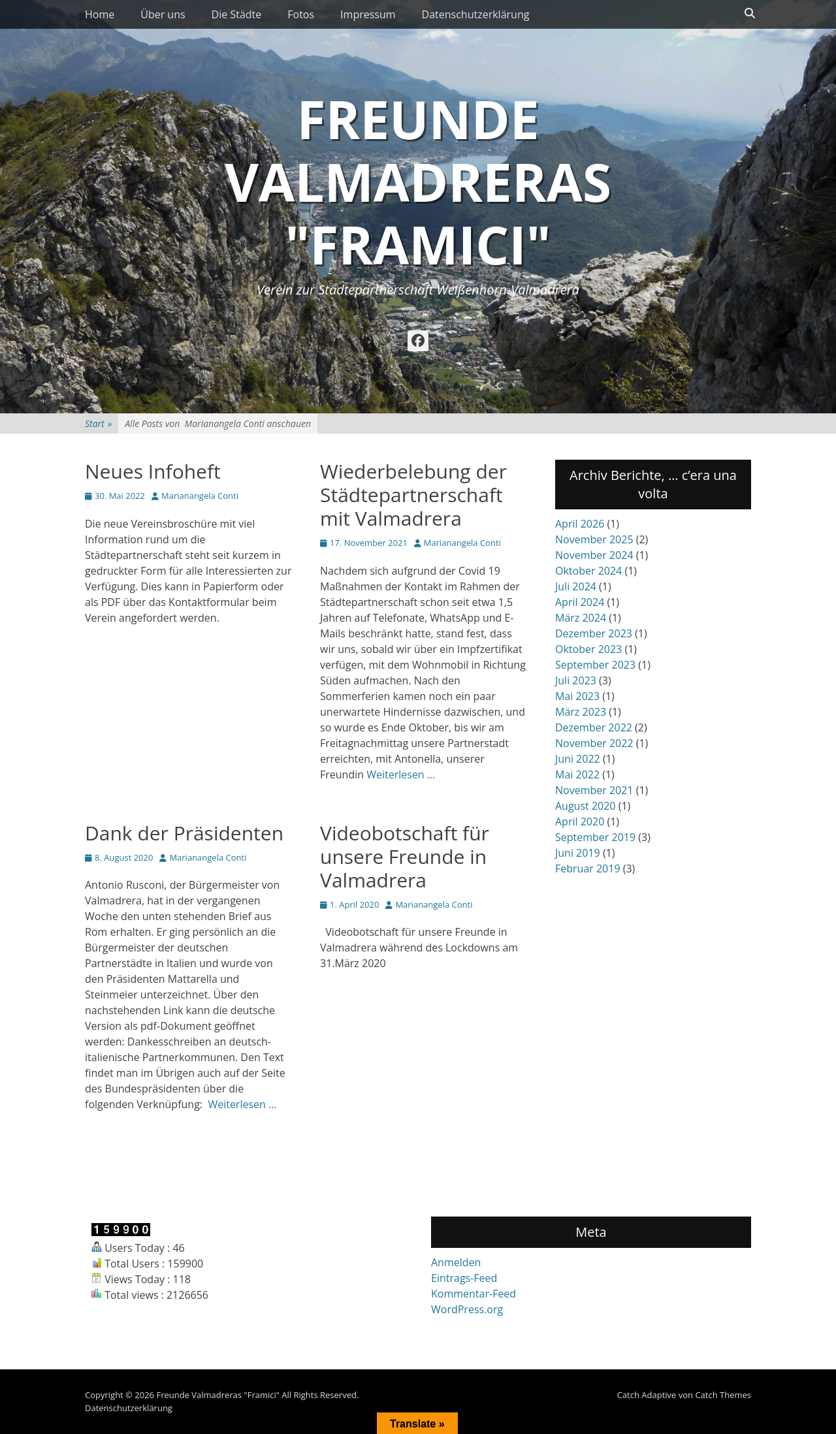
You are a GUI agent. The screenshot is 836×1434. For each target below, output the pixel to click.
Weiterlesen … (400, 774)
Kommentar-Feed (473, 1293)
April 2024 (579, 602)
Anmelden (456, 1262)
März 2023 (580, 712)
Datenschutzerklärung (476, 14)
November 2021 (594, 790)
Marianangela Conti (199, 496)
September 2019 (595, 837)
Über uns (162, 14)
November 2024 (594, 555)
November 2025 (594, 539)
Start (98, 423)
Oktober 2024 (588, 571)
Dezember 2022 (593, 727)
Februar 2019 (587, 868)
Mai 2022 (577, 774)
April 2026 (579, 524)
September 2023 (595, 665)
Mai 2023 (577, 696)
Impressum (367, 14)
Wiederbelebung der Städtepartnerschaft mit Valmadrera (413, 495)
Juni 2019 (577, 853)
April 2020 (579, 821)
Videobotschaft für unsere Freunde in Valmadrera (404, 856)
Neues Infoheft (153, 471)
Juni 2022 (577, 759)
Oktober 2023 (588, 649)
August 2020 (585, 806)
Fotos (300, 14)
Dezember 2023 (593, 633)
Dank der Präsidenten (184, 833)
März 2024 (580, 618)
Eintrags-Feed (464, 1278)
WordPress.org (467, 1309)
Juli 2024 (575, 586)
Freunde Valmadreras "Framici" (418, 181)
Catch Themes (723, 1395)
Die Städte (237, 14)
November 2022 (594, 743)
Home (99, 14)
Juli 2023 (575, 680)
